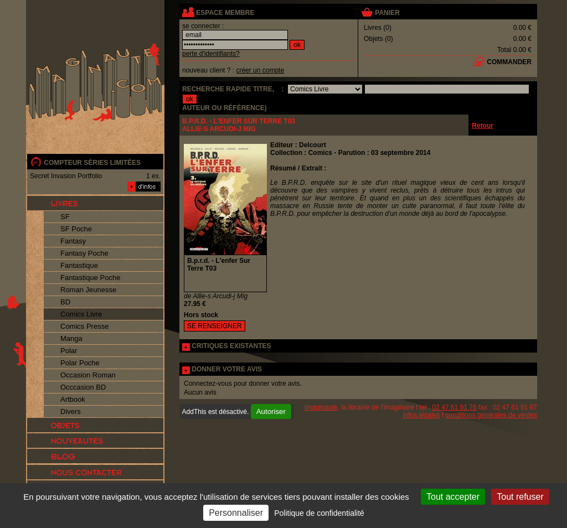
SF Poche (76, 229)
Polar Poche (80, 363)
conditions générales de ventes (491, 415)
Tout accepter (453, 496)
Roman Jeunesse (88, 290)
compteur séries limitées (92, 163)
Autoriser (271, 411)
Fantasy (73, 241)
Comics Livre (81, 314)
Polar (68, 350)
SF (65, 217)
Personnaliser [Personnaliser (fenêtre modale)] (236, 512)
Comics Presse (84, 326)
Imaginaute (321, 407)
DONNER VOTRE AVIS (227, 369)
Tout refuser (520, 496)
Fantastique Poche (90, 277)
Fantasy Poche (84, 253)
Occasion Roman (88, 375)
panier (387, 13)
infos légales (421, 415)
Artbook (72, 399)
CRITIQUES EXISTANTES (231, 346)
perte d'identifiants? (211, 54)
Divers (70, 411)
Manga (71, 338)
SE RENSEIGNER (214, 326)
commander (509, 62)
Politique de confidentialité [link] (319, 513)
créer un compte (260, 70)
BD (65, 302)
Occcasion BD (83, 387)
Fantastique (79, 265)
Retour (482, 126)
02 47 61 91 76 (454, 407)
